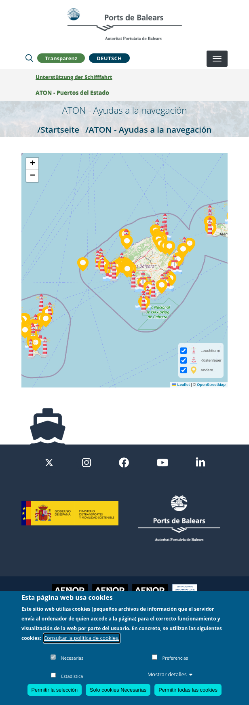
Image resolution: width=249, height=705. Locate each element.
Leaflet (181, 384)
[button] (45, 320)
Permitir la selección (55, 690)
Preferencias (175, 658)
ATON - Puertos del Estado (72, 92)
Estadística (72, 676)
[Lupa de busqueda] (29, 58)
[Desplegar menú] (217, 58)
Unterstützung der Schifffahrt (74, 76)
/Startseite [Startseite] (59, 129)
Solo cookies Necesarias (118, 690)
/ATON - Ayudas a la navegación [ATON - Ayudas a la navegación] (148, 129)
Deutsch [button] (109, 58)
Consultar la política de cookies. (82, 637)
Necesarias (72, 658)
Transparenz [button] (61, 58)
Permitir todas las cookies (187, 690)
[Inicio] (124, 24)
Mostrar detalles (170, 674)
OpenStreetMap (211, 384)
